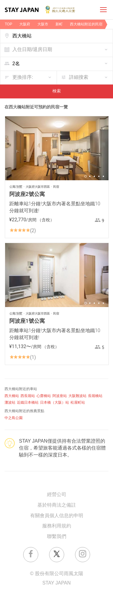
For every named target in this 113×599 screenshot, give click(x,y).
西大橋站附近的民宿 (86, 24)
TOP (8, 24)
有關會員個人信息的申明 (56, 515)
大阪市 (42, 24)
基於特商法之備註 (56, 505)
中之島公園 (14, 418)
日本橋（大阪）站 (54, 403)
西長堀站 (27, 396)
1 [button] (85, 176)
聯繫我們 (56, 536)
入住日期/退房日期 (32, 49)
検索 (56, 91)
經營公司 (56, 494)
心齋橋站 (43, 396)
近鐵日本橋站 (28, 403)
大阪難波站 (77, 396)
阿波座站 (59, 396)
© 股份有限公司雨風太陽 (56, 573)
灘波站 (10, 403)
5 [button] (103, 176)
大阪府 (24, 24)
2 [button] (89, 176)
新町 (59, 24)
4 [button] (98, 176)
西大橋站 (12, 396)
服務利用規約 (56, 526)
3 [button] (94, 176)
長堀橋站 (95, 396)
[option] (56, 148)
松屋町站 (78, 403)
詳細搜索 (78, 77)
